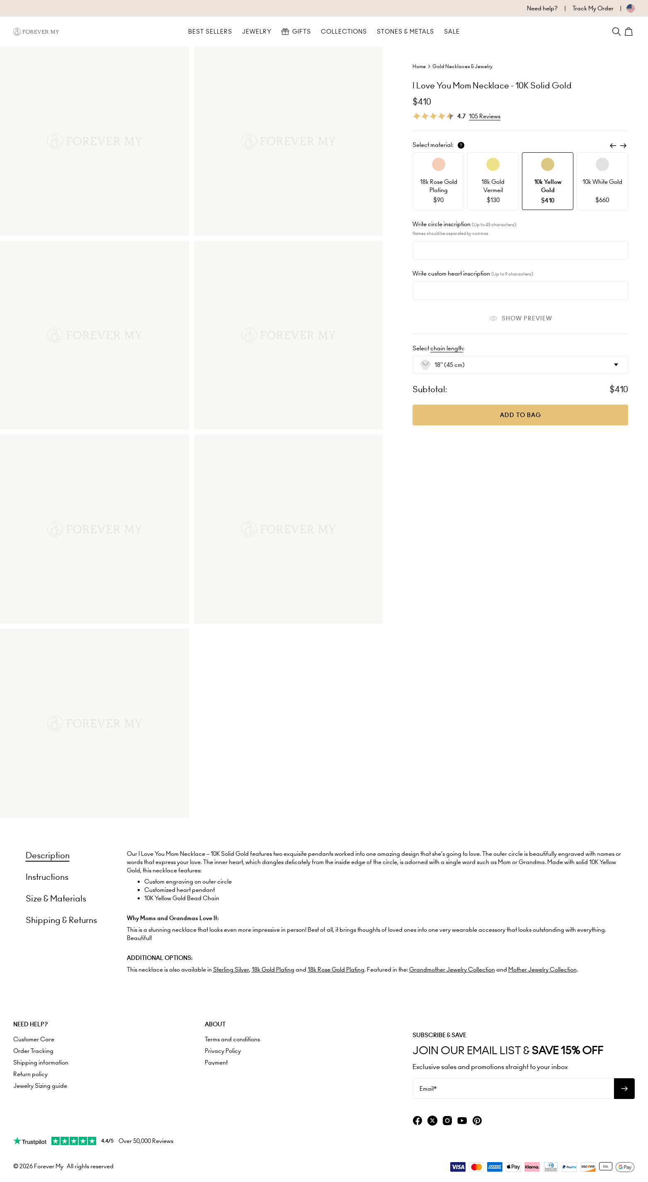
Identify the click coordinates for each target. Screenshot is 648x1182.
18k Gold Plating (273, 969)
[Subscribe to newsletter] (624, 1088)
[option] (438, 181)
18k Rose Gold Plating (336, 969)
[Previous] (613, 146)
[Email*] (513, 1089)
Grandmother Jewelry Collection (452, 969)
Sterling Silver (231, 969)
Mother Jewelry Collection (542, 969)
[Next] (623, 146)
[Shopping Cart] (630, 32)
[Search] (616, 32)
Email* (428, 1088)
